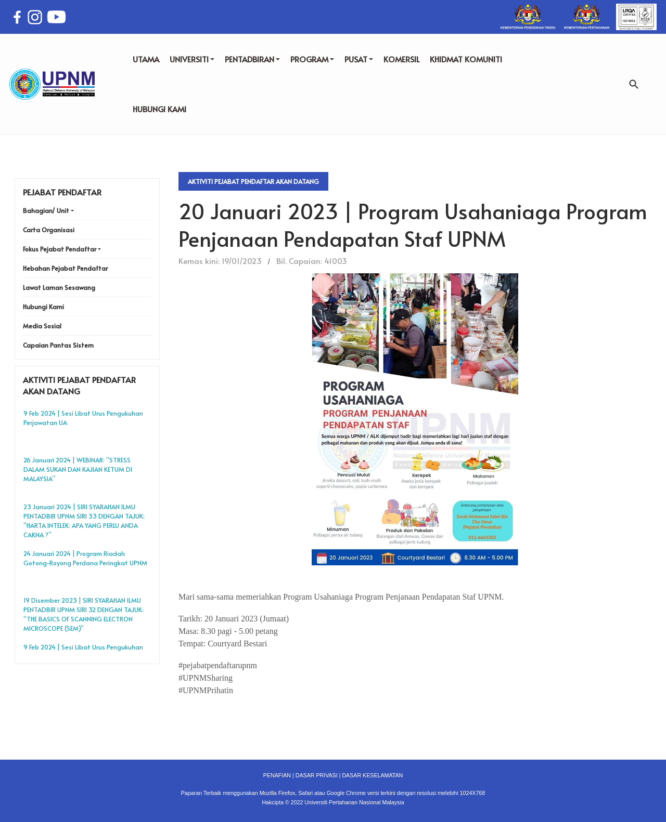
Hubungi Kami (43, 306)
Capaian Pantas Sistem (58, 345)
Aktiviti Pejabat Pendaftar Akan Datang (253, 181)
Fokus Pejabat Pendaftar (59, 249)
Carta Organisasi (48, 230)
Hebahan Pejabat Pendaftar (65, 268)
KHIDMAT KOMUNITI (466, 59)
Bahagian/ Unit (46, 210)
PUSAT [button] (358, 59)
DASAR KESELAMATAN (372, 775)
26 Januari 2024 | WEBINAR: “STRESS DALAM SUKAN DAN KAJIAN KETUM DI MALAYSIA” (77, 469)
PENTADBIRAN (252, 59)
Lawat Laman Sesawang (59, 287)
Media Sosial (42, 326)
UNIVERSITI (192, 59)
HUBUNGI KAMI (159, 108)
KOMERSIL (401, 59)
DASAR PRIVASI (317, 775)
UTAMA (146, 59)
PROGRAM (312, 59)
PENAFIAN (277, 775)
